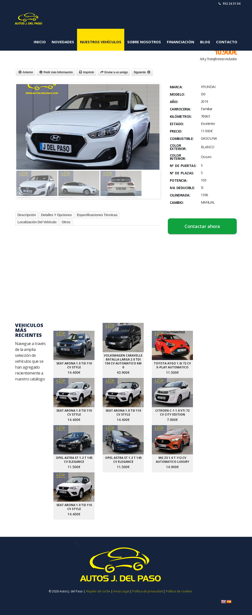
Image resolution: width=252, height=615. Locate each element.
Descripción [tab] (26, 215)
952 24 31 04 (229, 3)
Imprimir (88, 72)
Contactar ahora (202, 226)
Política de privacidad (147, 591)
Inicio (40, 41)
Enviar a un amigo (116, 72)
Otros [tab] (66, 222)
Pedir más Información (58, 72)
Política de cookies (179, 591)
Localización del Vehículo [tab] (37, 222)
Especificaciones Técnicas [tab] (97, 215)
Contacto (226, 41)
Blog (205, 41)
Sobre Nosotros (144, 41)
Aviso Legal (121, 591)
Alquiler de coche (98, 591)
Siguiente (140, 72)
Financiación (180, 41)
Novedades (63, 41)
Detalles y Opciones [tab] (56, 215)
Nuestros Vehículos (100, 41)
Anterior (28, 72)
